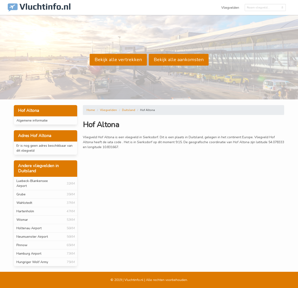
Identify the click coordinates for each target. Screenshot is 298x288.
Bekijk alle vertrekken (118, 59)
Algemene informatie (32, 120)
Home (91, 110)
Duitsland (128, 110)
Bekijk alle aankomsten (179, 59)
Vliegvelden (230, 7)
